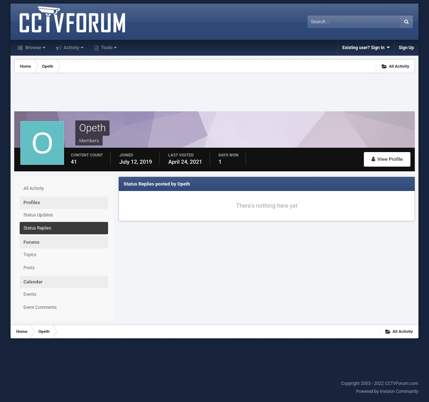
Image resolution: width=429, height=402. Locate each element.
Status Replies (37, 228)
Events (29, 294)
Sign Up (406, 47)
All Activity (33, 188)
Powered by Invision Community (387, 391)
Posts (29, 267)
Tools (108, 47)
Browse (34, 47)
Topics (29, 254)
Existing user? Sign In (366, 47)
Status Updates (38, 215)
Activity (73, 47)
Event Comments (39, 307)
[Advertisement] (214, 93)
